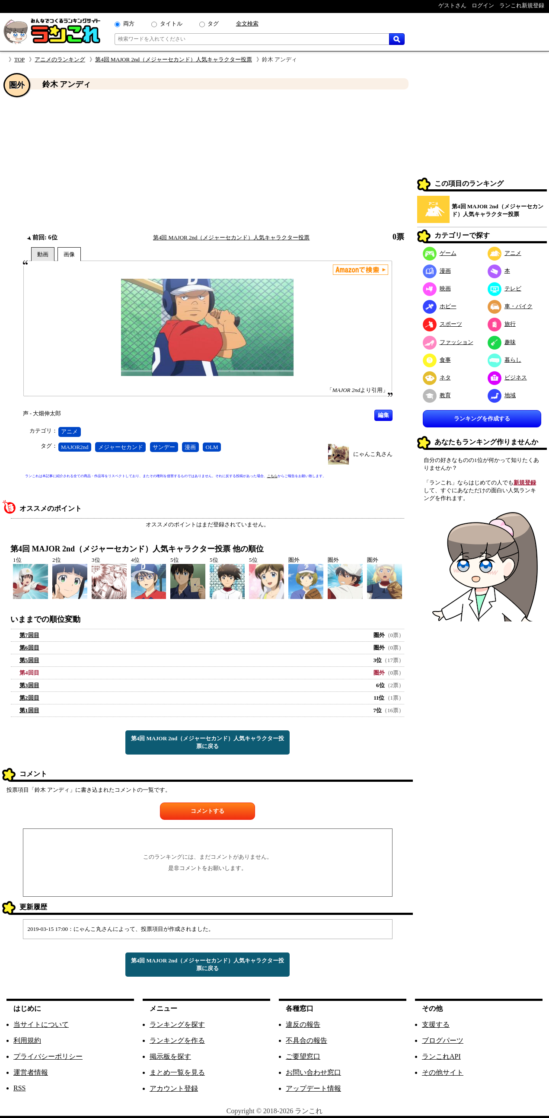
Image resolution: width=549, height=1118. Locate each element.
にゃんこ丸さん (373, 454)
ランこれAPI (441, 1056)
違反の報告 (303, 1024)
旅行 (502, 324)
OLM (212, 447)
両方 (128, 23)
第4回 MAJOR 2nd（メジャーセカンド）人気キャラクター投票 (173, 59)
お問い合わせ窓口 (313, 1072)
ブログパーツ (442, 1040)
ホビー (439, 306)
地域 (502, 395)
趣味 (502, 342)
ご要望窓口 (303, 1056)
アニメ (69, 431)
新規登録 (525, 482)
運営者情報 (30, 1072)
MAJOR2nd (75, 447)
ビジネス (507, 377)
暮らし (504, 360)
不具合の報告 (306, 1040)
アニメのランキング (60, 59)
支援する (436, 1024)
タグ (213, 23)
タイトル (171, 23)
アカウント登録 (174, 1088)
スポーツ (442, 324)
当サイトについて (41, 1024)
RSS (19, 1088)
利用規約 (27, 1040)
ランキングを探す (177, 1024)
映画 (437, 288)
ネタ (437, 377)
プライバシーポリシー (48, 1056)
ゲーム (439, 253)
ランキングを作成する (482, 418)
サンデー (164, 447)
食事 (437, 360)
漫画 (190, 447)
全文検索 (247, 23)
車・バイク (510, 306)
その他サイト (442, 1072)
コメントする (207, 811)
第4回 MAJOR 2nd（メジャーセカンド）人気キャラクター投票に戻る (207, 742)
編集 (383, 415)
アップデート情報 (313, 1088)
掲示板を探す (170, 1056)
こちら (272, 476)
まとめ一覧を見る (177, 1072)
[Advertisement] (207, 161)
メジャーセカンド (120, 447)
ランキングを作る (177, 1040)
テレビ (504, 288)
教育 (437, 395)
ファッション (448, 342)
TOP (19, 59)
